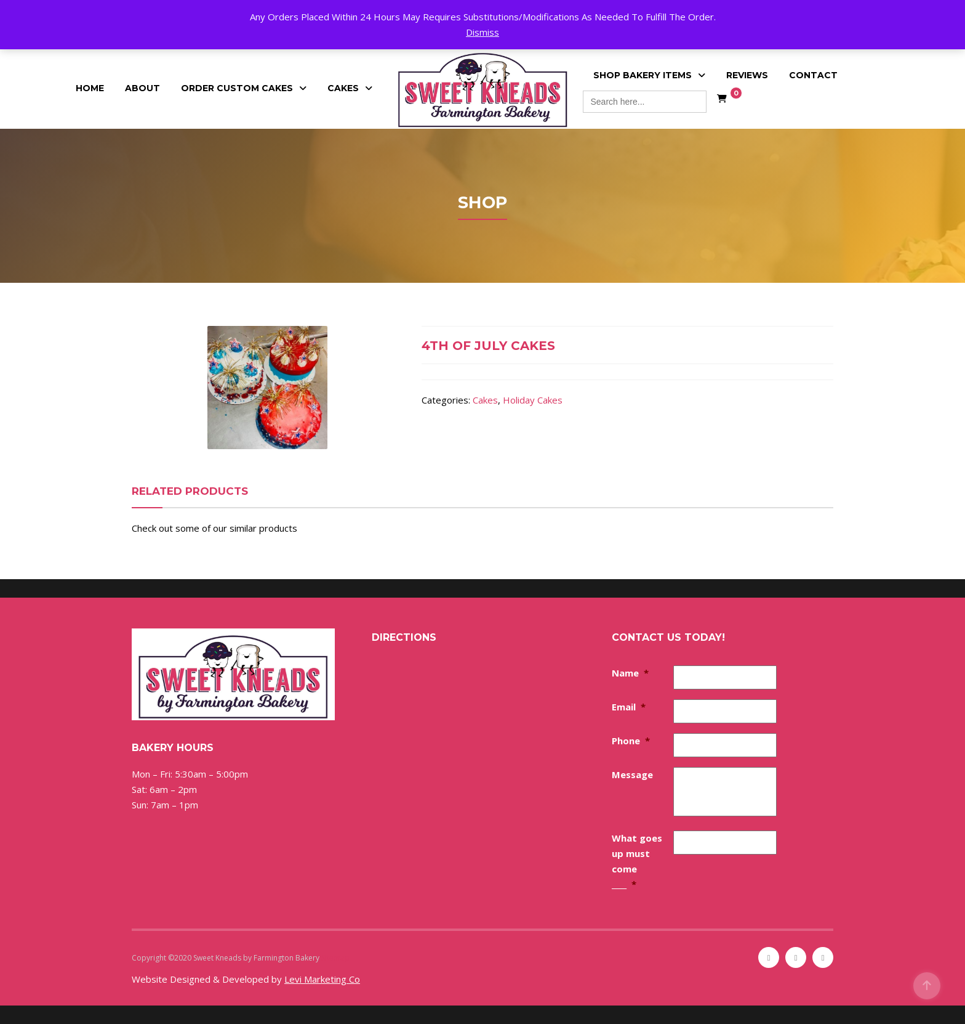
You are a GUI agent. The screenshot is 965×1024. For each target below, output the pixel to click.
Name (630, 673)
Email (629, 707)
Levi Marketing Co (322, 979)
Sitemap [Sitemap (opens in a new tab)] (335, 958)
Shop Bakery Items (642, 75)
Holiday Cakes (533, 400)
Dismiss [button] (482, 32)
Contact (813, 75)
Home (90, 88)
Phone (631, 740)
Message (632, 774)
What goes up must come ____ (637, 861)
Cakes (343, 88)
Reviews (747, 75)
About (142, 88)
